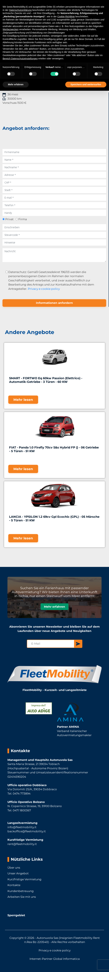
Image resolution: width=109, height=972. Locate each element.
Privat (9, 219)
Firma (22, 219)
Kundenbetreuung (20, 891)
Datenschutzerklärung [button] (20, 10)
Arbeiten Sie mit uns (21, 896)
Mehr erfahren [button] (15, 84)
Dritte (73, 19)
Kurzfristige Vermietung (24, 879)
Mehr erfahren (54, 606)
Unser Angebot (18, 873)
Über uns (13, 867)
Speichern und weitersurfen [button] (86, 84)
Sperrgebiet (16, 915)
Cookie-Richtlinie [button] (66, 16)
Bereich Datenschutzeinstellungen (20, 58)
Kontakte (13, 885)
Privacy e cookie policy (44, 288)
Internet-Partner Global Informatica (54, 958)
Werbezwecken (10, 29)
